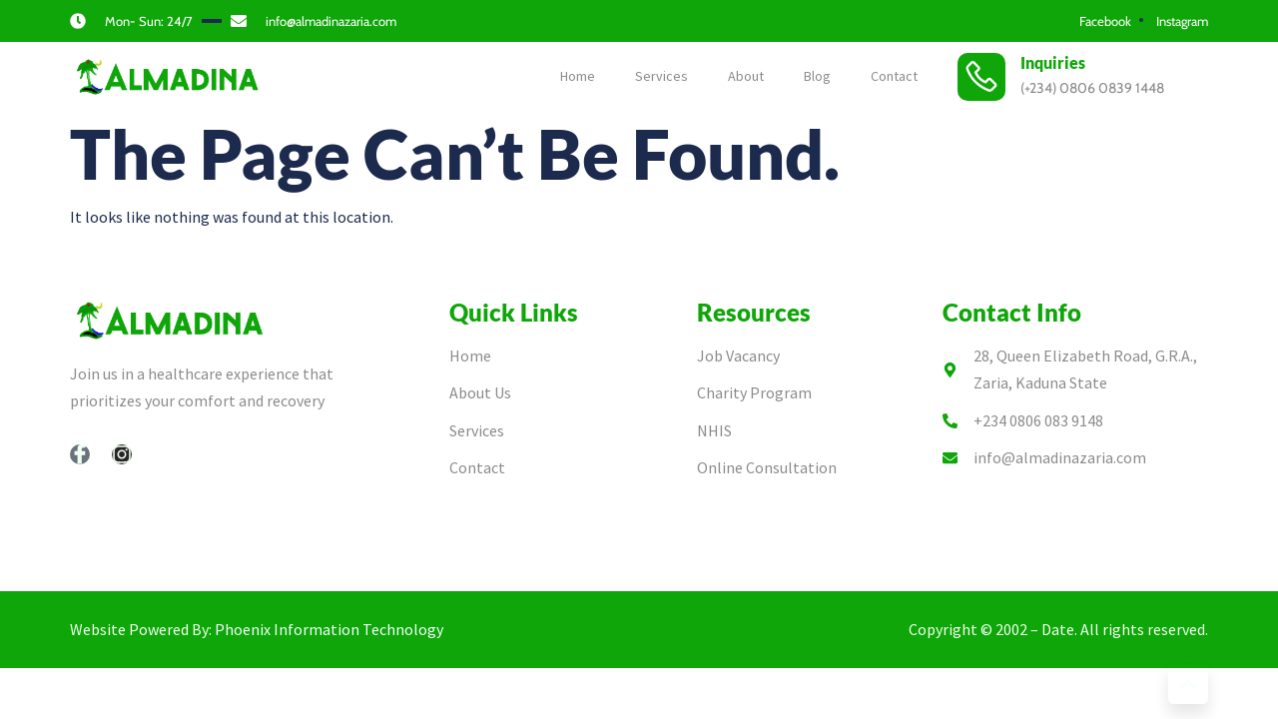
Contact (894, 76)
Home (577, 76)
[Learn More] (1188, 684)
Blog (817, 76)
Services (661, 76)
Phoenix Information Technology (329, 629)
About (746, 76)
